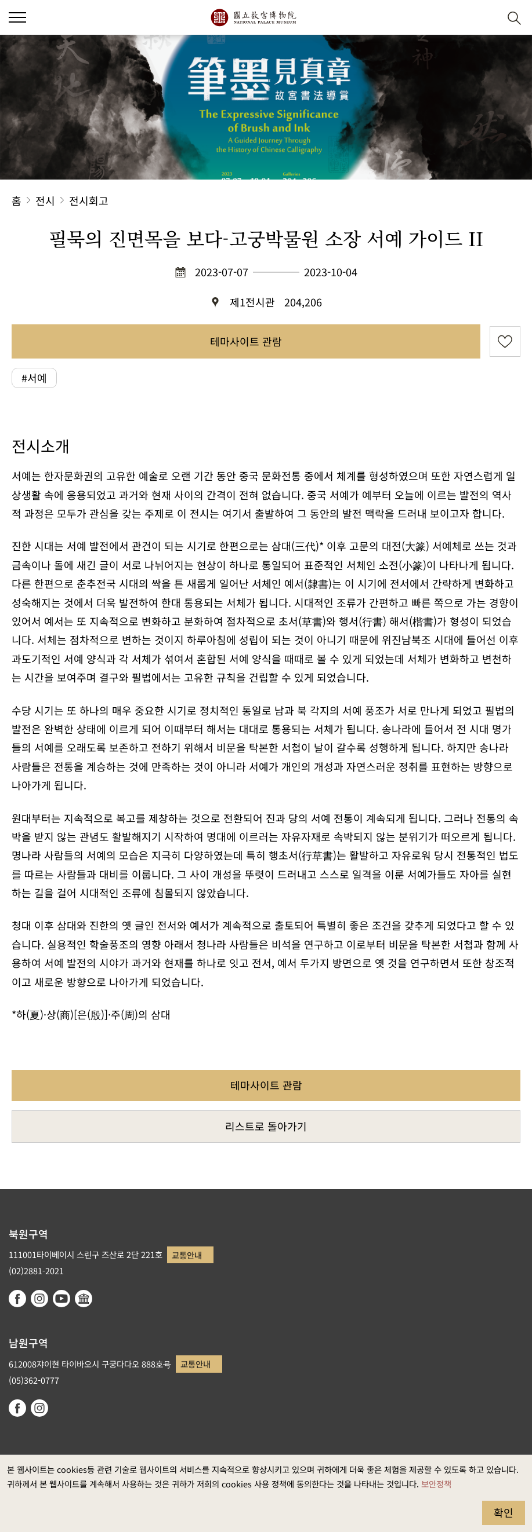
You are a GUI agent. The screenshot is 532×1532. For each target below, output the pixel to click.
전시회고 (88, 200)
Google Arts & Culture (83, 1298)
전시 (45, 200)
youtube (61, 1298)
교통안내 (187, 1255)
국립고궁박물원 (253, 17)
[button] (486, 17)
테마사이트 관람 (246, 341)
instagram (39, 1298)
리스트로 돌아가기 (266, 1126)
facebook (17, 1298)
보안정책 (436, 1484)
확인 (503, 1512)
